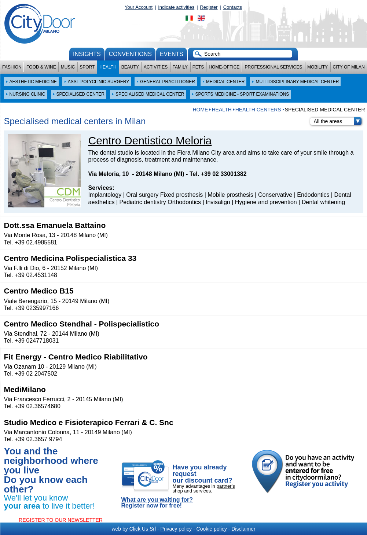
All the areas (338, 121)
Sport (87, 67)
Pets (198, 67)
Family (180, 67)
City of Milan (349, 67)
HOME (200, 109)
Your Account (139, 7)
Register (208, 7)
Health (107, 67)
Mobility (317, 67)
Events (171, 54)
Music (68, 67)
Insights (87, 54)
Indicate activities (176, 7)
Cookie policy (212, 529)
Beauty (130, 67)
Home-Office (224, 67)
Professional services (273, 67)
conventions (130, 54)
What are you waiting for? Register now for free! (157, 503)
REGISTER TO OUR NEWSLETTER (61, 520)
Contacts (232, 7)
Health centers (258, 109)
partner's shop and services (204, 488)
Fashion (12, 67)
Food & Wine (41, 67)
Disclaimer (243, 529)
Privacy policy (176, 529)
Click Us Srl (142, 529)
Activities (156, 67)
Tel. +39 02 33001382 (218, 174)
